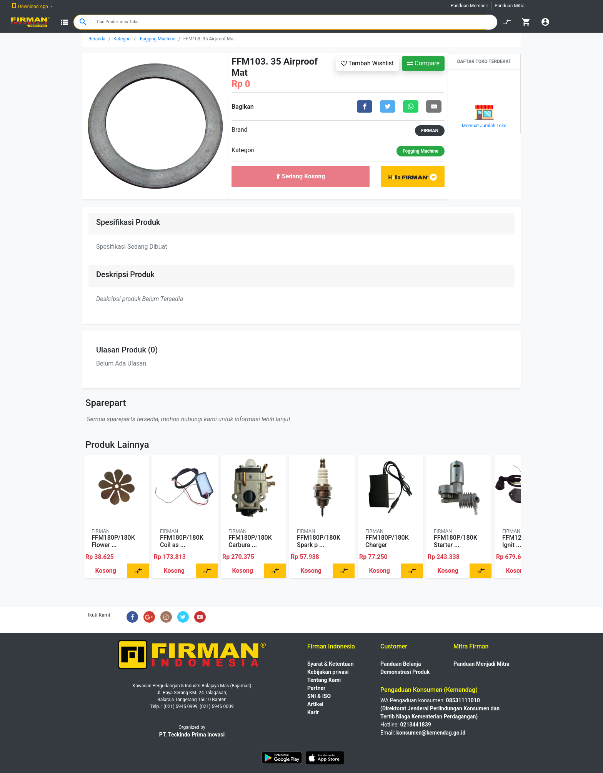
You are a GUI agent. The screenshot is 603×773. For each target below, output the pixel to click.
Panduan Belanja (400, 664)
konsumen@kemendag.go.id (431, 733)
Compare (423, 63)
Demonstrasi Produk (405, 672)
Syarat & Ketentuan (330, 664)
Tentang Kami (324, 680)
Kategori (122, 39)
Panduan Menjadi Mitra (481, 664)
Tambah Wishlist (367, 63)
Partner (316, 688)
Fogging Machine (157, 39)
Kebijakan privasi (327, 672)
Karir (313, 712)
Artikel (315, 704)
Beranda (96, 39)
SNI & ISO (319, 696)
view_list (64, 22)
